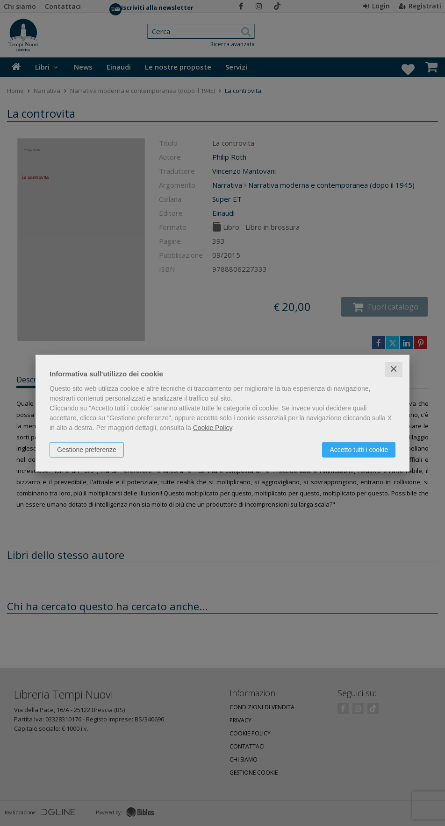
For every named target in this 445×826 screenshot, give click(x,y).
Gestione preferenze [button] (86, 449)
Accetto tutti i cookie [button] (359, 449)
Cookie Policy (212, 427)
